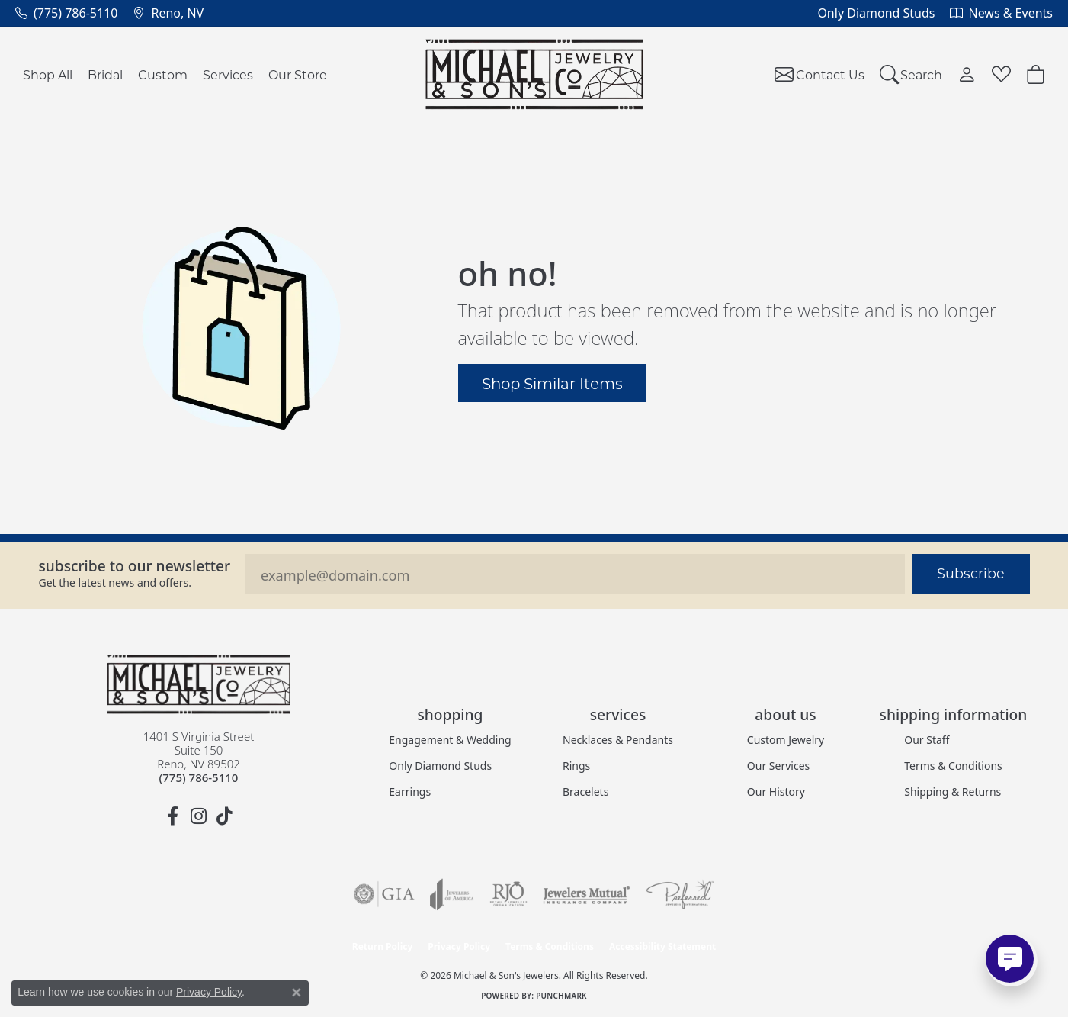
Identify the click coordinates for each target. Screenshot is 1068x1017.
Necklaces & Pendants (618, 739)
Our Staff (926, 739)
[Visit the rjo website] (508, 894)
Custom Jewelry (785, 739)
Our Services (778, 765)
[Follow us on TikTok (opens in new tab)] (225, 816)
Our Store (297, 74)
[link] (66, 13)
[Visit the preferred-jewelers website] (680, 894)
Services (228, 74)
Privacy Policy (459, 946)
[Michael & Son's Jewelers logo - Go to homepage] (534, 74)
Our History (776, 791)
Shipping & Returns (952, 791)
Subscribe (971, 573)
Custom (163, 74)
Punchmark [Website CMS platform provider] (561, 995)
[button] (911, 74)
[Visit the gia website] (384, 894)
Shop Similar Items (552, 383)
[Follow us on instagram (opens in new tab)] (199, 816)
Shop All (47, 74)
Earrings (410, 791)
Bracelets (585, 791)
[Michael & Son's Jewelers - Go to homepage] (198, 684)
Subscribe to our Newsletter (135, 565)
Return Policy (382, 946)
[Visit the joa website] (452, 894)
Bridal (105, 74)
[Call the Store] (199, 777)
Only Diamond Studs (440, 765)
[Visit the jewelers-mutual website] (586, 894)
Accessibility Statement (662, 946)
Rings (576, 765)
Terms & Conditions (953, 765)
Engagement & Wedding (450, 739)
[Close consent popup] (296, 992)
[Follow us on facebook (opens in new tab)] (173, 816)
